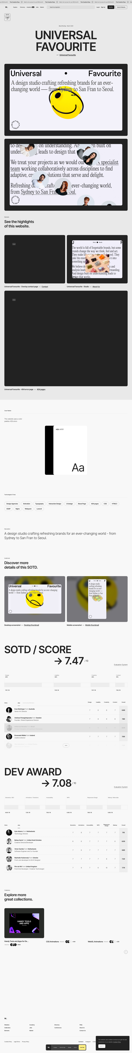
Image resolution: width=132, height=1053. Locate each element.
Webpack (28, 509)
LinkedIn (95, 1041)
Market (42, 7)
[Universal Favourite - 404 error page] (66, 338)
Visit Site (82, 1047)
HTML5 (114, 504)
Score (75, 1047)
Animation (26, 504)
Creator (55, 1047)
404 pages (41, 389)
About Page (82, 504)
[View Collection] (24, 923)
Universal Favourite (66, 41)
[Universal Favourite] (66, 55)
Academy (30, 7)
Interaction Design (55, 504)
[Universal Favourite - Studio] (97, 259)
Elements (6, 1030)
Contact (45, 287)
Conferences (57, 1027)
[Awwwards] (6, 7)
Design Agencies (12, 504)
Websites (6, 1025)
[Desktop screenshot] (34, 599)
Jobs (37, 7)
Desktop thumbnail (31, 625)
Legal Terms (17, 1041)
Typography (39, 504)
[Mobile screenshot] (97, 599)
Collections (7, 1027)
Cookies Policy (8, 1041)
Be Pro (111, 7)
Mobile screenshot (74, 625)
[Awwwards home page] (48, 1047)
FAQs (81, 1025)
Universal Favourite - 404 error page (18, 389)
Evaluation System (121, 665)
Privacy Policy (25, 1041)
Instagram (88, 1041)
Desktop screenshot (12, 625)
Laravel (39, 509)
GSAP (8, 509)
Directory (22, 7)
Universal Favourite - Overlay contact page (21, 287)
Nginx (18, 509)
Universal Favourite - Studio (78, 287)
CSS (105, 504)
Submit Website (121, 7)
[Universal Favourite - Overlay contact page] (35, 259)
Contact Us (83, 1030)
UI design (69, 504)
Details (69, 1047)
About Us (96, 287)
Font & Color (62, 1047)
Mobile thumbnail (92, 625)
